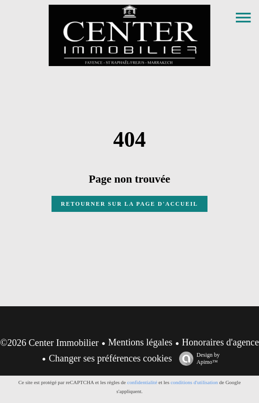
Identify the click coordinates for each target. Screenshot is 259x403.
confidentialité (142, 382)
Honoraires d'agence (220, 342)
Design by (197, 359)
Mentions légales (140, 342)
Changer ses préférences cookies (110, 358)
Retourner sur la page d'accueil (129, 204)
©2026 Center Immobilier (49, 342)
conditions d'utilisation (194, 382)
